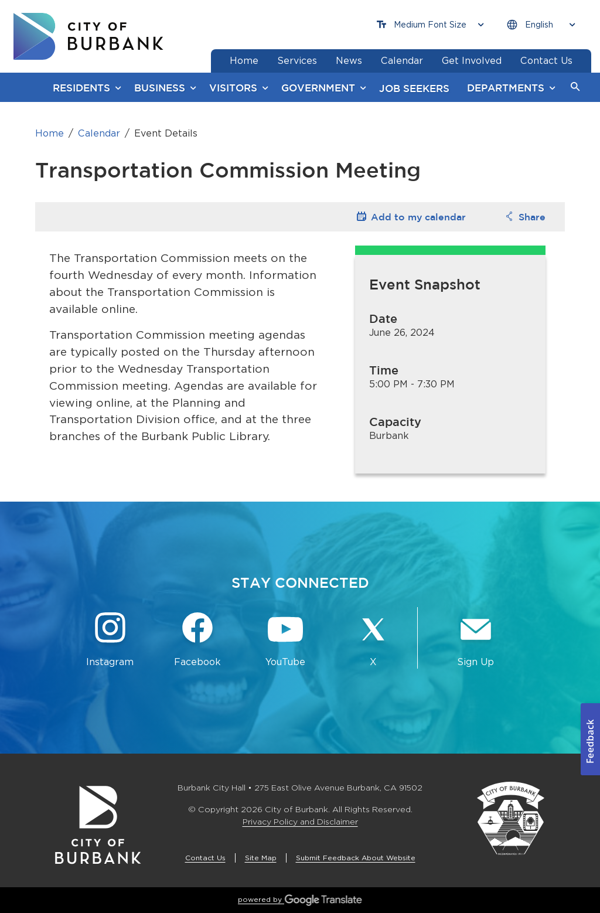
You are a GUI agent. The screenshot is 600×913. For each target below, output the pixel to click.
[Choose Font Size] (430, 25)
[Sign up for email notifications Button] (476, 640)
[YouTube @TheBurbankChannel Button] (285, 640)
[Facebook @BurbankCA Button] (198, 640)
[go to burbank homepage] (88, 36)
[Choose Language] (540, 25)
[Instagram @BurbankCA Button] (110, 640)
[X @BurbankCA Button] (373, 640)
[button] (575, 87)
